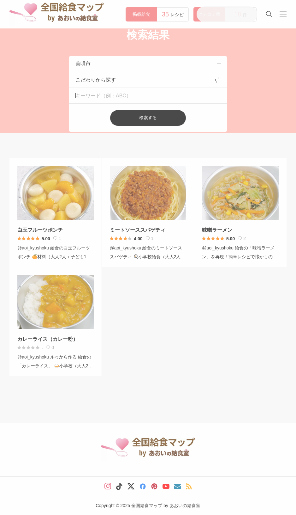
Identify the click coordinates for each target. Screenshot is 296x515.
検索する (148, 117)
